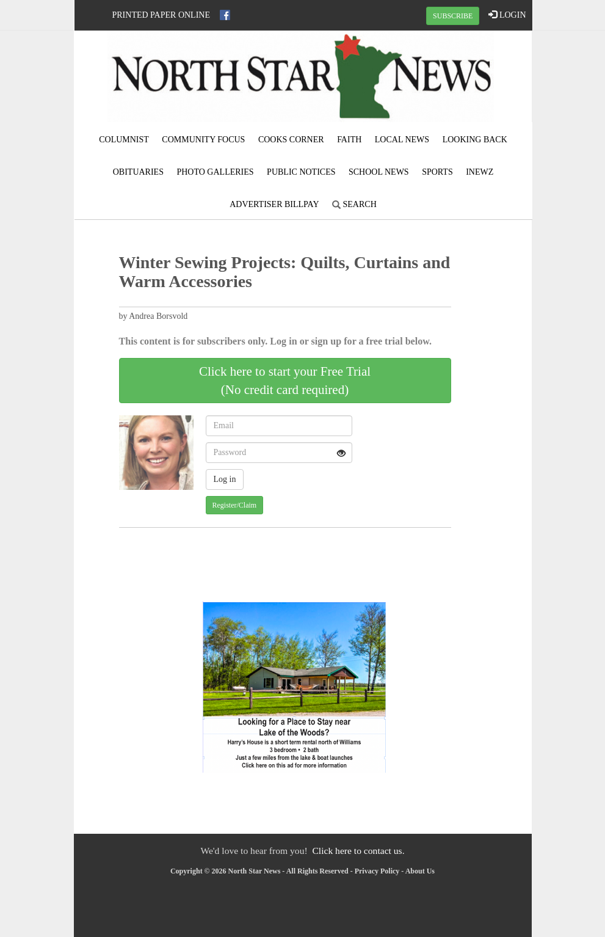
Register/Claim (234, 505)
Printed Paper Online (161, 15)
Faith (349, 139)
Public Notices (301, 172)
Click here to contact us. (358, 850)
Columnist (124, 139)
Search (354, 204)
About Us (420, 871)
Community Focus (203, 139)
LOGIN (507, 15)
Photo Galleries (214, 172)
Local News (402, 139)
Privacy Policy (377, 871)
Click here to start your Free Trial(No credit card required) (285, 380)
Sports (437, 172)
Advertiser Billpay (274, 204)
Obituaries (138, 172)
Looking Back (475, 139)
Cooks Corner (291, 139)
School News (379, 172)
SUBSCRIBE (453, 16)
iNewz (479, 172)
